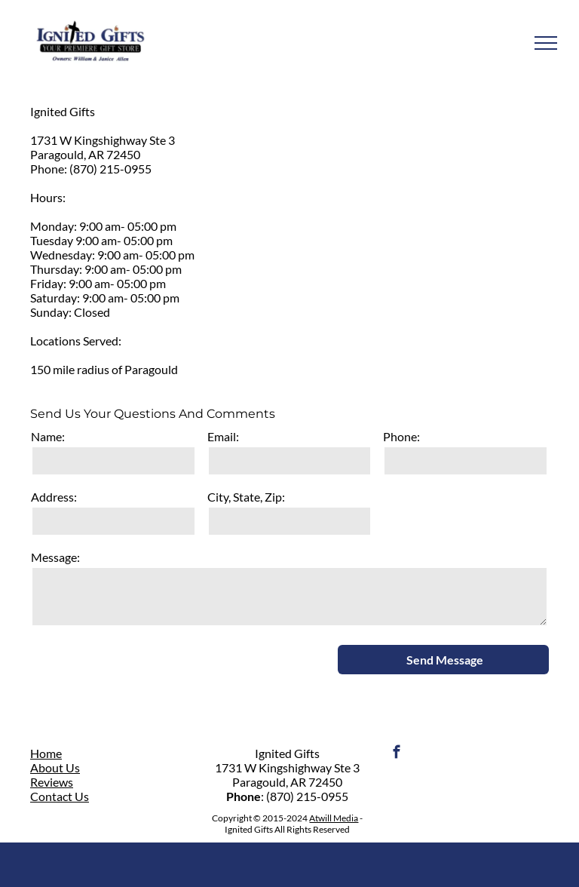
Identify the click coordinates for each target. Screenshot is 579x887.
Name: (48, 436)
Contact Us (59, 796)
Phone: (401, 436)
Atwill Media (333, 818)
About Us (55, 767)
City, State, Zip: (246, 497)
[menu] (545, 43)
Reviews (51, 782)
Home (46, 753)
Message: (55, 557)
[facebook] (397, 754)
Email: (223, 436)
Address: (54, 497)
